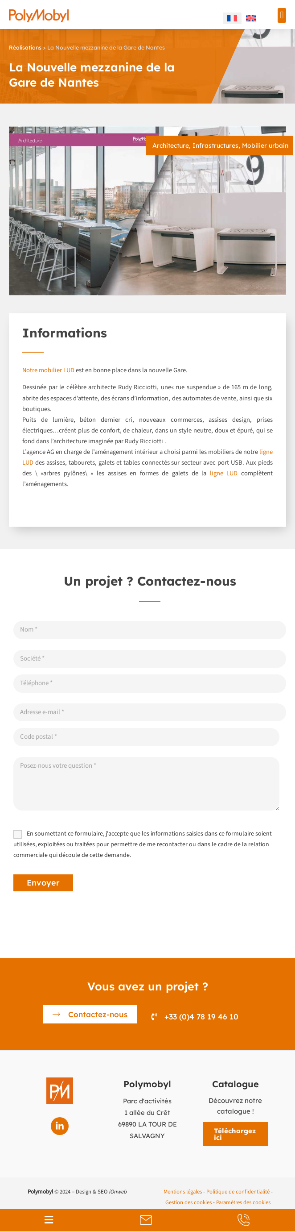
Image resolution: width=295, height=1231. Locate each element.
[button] (282, 15)
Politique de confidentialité (238, 1192)
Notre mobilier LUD (48, 370)
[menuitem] (232, 18)
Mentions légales (183, 1192)
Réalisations (25, 47)
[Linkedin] (60, 1126)
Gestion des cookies (188, 1202)
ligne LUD (224, 473)
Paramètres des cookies (243, 1202)
